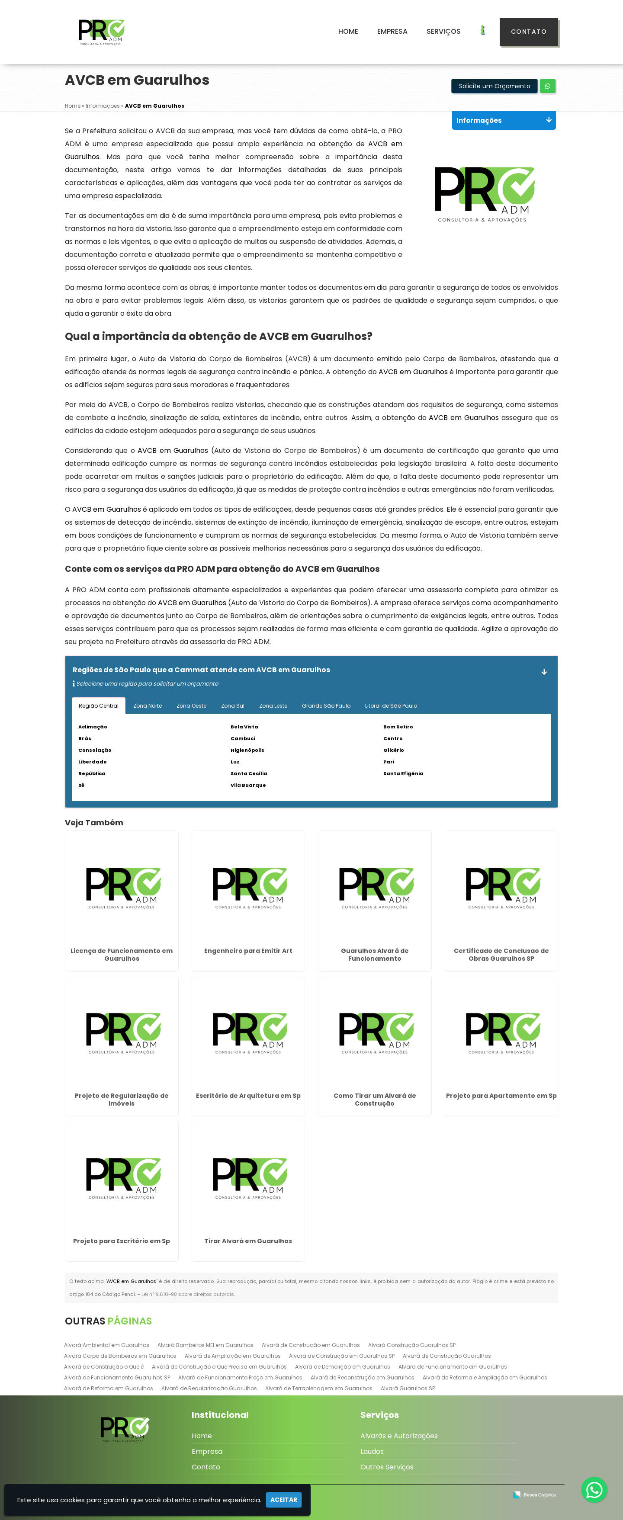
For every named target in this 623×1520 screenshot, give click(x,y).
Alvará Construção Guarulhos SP (412, 1345)
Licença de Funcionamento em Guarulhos (122, 954)
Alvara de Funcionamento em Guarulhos (452, 1366)
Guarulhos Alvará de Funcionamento (375, 954)
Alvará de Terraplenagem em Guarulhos (319, 1388)
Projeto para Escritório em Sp (121, 1241)
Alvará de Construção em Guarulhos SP (342, 1356)
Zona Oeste (191, 705)
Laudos (372, 1451)
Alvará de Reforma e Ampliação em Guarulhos (485, 1377)
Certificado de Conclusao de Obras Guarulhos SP (501, 954)
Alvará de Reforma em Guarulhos (108, 1388)
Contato (529, 31)
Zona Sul (232, 705)
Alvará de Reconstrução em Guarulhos (362, 1377)
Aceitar (283, 1499)
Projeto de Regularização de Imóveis (122, 1099)
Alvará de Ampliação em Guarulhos (233, 1356)
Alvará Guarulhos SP (408, 1388)
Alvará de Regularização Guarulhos (209, 1388)
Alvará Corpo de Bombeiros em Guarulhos (120, 1356)
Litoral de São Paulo (391, 705)
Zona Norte (147, 705)
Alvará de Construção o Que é (104, 1366)
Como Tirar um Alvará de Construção (375, 1099)
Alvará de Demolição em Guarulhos (342, 1366)
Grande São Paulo (326, 705)
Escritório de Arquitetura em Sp (248, 1095)
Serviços (444, 31)
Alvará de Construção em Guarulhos (311, 1345)
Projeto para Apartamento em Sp (501, 1095)
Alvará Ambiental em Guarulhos (106, 1345)
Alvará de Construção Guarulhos (447, 1356)
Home (348, 31)
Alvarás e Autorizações (399, 1436)
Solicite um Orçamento (494, 86)
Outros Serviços (387, 1467)
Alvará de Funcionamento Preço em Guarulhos (240, 1377)
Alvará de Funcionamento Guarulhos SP (117, 1377)
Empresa (392, 31)
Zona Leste (273, 705)
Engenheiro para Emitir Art (248, 950)
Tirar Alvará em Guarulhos (248, 1241)
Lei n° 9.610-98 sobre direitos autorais (187, 1294)
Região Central (99, 705)
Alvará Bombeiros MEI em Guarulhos (205, 1345)
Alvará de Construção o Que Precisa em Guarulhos (219, 1366)
